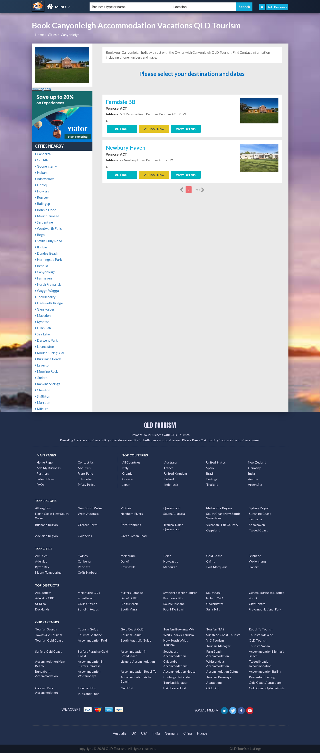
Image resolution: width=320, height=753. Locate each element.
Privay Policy (86, 484)
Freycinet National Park (265, 609)
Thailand (212, 484)
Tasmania (255, 519)
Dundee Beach (46, 253)
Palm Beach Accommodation (217, 654)
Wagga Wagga (47, 291)
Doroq (41, 185)
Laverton (42, 365)
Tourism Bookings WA (178, 629)
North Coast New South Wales (52, 516)
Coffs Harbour (88, 572)
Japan (126, 484)
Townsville (128, 567)
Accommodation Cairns (222, 671)
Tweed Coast (258, 530)
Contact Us (86, 462)
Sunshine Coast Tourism (223, 635)
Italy (125, 468)
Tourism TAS (215, 629)
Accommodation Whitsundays (89, 674)
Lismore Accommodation (138, 661)
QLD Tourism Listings (246, 749)
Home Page (45, 462)
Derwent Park (46, 340)
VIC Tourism (215, 640)
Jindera (41, 378)
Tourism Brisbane (90, 635)
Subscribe (85, 479)
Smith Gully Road (48, 241)
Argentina (255, 484)
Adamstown (44, 179)
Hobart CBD (214, 598)
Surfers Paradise (132, 592)
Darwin (125, 561)
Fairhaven (43, 278)
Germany (254, 468)
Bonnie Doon (45, 210)
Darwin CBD (129, 598)
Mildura (41, 409)
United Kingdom (175, 473)
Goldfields (85, 536)
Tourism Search (46, 629)
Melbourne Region (219, 508)
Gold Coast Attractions (265, 682)
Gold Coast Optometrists (267, 688)
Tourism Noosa (259, 646)
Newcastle (170, 561)
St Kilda (40, 604)
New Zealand (257, 462)
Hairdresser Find (174, 688)
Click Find (212, 688)
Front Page (85, 473)
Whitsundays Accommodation (217, 664)
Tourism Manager (218, 646)
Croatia (127, 473)
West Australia (88, 513)
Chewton (42, 390)
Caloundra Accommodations (175, 664)
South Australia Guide (136, 640)
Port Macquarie (217, 567)
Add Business (277, 7)
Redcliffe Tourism (261, 629)
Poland (169, 479)
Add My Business (49, 468)
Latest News (45, 479)
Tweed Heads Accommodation (260, 664)
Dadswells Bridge (49, 303)
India (251, 473)
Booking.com (41, 89)
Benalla (41, 266)
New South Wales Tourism (175, 642)
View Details (186, 129)
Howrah (42, 191)
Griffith (41, 160)
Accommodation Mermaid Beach (266, 654)
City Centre (257, 604)
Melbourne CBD (89, 592)
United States (216, 462)
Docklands (42, 609)
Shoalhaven (257, 525)
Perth (167, 556)
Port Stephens (131, 525)
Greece (127, 479)
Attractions (214, 682)
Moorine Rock (46, 371)
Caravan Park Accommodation (46, 690)
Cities (52, 35)
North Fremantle (48, 284)
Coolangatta (215, 604)
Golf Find (127, 688)
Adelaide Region (46, 536)
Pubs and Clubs (88, 694)
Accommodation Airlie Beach (136, 679)
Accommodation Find (92, 640)
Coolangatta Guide (176, 677)
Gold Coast (214, 556)
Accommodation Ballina (265, 671)
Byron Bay (42, 567)
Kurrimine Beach (48, 359)
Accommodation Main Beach (50, 664)
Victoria (126, 508)
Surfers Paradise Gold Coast (93, 654)
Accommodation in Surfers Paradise (91, 664)
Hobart (41, 172)
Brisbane (255, 556)
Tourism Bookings (218, 677)
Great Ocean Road (134, 536)
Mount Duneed (47, 216)
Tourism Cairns (131, 635)
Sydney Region (259, 508)
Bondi (253, 598)
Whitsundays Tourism (178, 635)
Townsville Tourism (48, 635)
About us (84, 468)
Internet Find (87, 688)
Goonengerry (46, 166)
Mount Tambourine (48, 572)
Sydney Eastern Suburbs (180, 592)
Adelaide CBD (44, 598)
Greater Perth (88, 525)
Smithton (42, 396)
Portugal (212, 479)
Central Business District (266, 592)
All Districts (43, 592)
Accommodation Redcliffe (138, 671)
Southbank (213, 592)
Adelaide (41, 561)
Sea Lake (42, 334)
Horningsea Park (48, 260)
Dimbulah (43, 328)
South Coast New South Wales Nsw (223, 516)
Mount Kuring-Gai (49, 353)
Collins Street (87, 604)
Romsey (42, 197)
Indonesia (171, 484)
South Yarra (129, 609)
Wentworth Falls (48, 228)
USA (144, 733)
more (199, 189)
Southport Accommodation (174, 654)
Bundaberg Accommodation (46, 674)
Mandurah (170, 567)
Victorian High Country (222, 525)
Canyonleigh (70, 35)
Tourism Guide (88, 629)
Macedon (43, 315)
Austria (253, 479)
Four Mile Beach (174, 609)
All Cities (41, 556)
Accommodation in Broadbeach (133, 654)
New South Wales (90, 508)
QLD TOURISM (160, 425)
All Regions (43, 508)
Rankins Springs (47, 384)
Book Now (153, 129)
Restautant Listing (262, 677)
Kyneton (42, 322)
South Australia (174, 513)
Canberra (43, 154)
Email (121, 129)
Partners (43, 473)
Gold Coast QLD (132, 629)
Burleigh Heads (88, 609)
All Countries (131, 462)
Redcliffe (84, 567)
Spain (210, 468)
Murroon (42, 402)
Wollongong (257, 561)
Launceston (44, 347)
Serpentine (44, 222)
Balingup (42, 204)
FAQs (40, 484)
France (169, 468)
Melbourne (128, 556)
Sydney (83, 556)
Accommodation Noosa (179, 671)
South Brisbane (174, 604)
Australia (170, 462)
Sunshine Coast (260, 513)
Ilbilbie (41, 247)
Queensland (171, 508)
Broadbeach (86, 598)
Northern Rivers (132, 513)
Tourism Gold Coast (49, 640)
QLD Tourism (258, 640)
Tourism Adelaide (261, 635)
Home (39, 35)
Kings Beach (129, 604)
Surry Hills (213, 609)
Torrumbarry (45, 297)
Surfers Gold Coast (48, 651)
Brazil (210, 473)
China (187, 733)
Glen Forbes (45, 309)
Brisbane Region (46, 525)
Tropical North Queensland (173, 527)
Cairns (210, 561)
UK (134, 733)
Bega (40, 235)
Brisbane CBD (173, 598)
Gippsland (213, 530)
